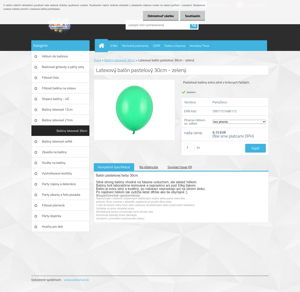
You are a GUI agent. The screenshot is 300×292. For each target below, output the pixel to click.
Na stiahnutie (148, 166)
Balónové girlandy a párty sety (63, 66)
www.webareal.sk (76, 279)
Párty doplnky (51, 215)
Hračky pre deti (52, 226)
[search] (194, 25)
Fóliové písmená (53, 205)
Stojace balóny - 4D (55, 98)
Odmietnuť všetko (159, 15)
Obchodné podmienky (135, 45)
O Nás (114, 45)
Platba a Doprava (175, 45)
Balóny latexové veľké (57, 141)
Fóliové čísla (50, 77)
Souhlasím (192, 15)
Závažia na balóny (54, 151)
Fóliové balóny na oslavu (59, 88)
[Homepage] (103, 45)
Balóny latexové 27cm (57, 120)
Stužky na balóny (54, 162)
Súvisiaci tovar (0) (180, 166)
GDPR (156, 45)
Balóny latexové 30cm (71, 130)
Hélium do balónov (55, 56)
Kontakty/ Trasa (199, 45)
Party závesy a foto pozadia (61, 194)
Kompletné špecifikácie (114, 166)
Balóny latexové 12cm (57, 109)
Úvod (97, 60)
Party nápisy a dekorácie (59, 183)
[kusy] (189, 147)
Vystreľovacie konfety (57, 173)
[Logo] (60, 24)
